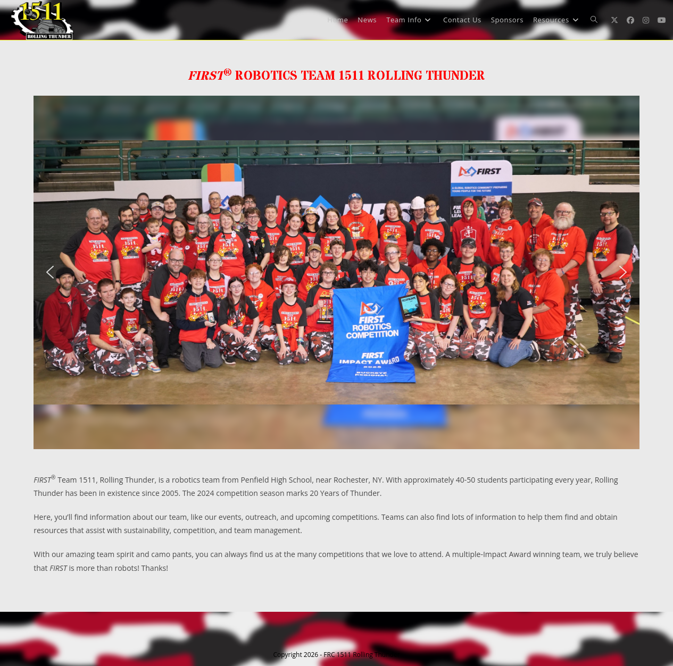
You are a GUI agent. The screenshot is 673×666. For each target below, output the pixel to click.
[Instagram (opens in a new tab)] (645, 20)
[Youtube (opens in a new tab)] (661, 20)
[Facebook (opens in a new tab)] (630, 20)
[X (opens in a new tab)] (614, 20)
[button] (50, 272)
